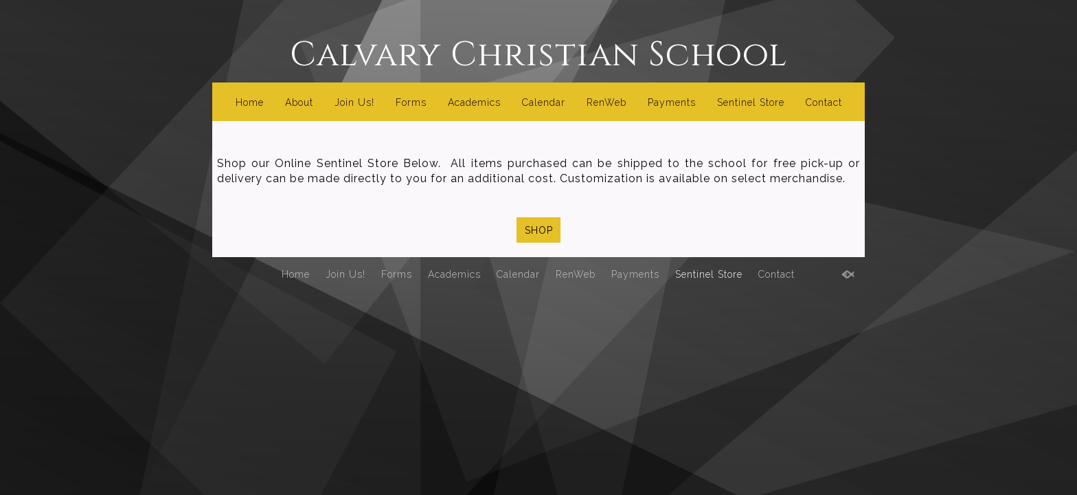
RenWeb (606, 102)
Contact (824, 102)
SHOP (539, 230)
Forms (411, 102)
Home (250, 102)
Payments (672, 102)
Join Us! (354, 102)
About (299, 102)
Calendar (543, 102)
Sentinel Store (750, 102)
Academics (474, 102)
